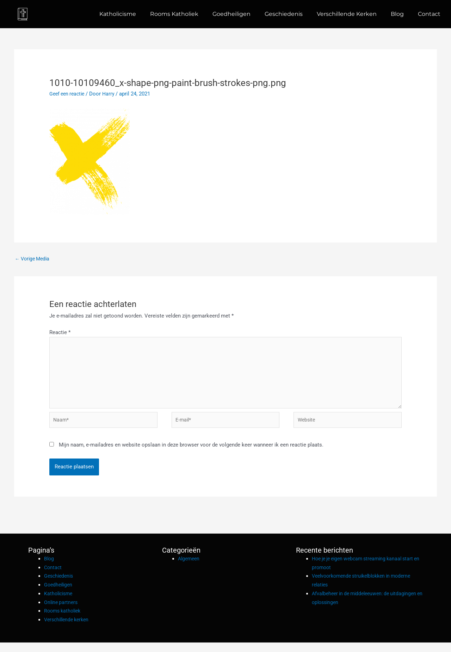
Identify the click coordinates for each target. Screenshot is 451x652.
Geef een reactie (68, 94)
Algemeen (190, 568)
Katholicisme (117, 14)
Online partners (62, 611)
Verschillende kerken (347, 14)
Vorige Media (34, 259)
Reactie (59, 333)
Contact (429, 14)
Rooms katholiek (174, 14)
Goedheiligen (231, 14)
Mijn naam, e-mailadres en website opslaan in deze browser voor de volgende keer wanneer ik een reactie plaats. (191, 454)
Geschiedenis (284, 14)
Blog (397, 14)
